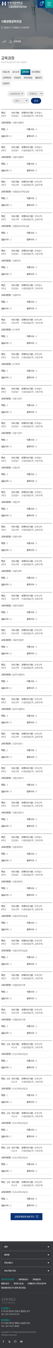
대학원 (6, 1255)
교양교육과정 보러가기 (24, 1217)
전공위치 (6, 83)
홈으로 (11, 41)
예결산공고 (5, 1284)
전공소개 (6, 72)
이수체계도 (36, 72)
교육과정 (17, 41)
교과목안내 (7, 78)
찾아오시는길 (18, 1284)
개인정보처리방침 (7, 1279)
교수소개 (15, 72)
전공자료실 (28, 78)
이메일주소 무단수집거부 (37, 1284)
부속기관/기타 (10, 1271)
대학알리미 (37, 1279)
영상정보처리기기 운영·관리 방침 (13, 1288)
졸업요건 (38, 78)
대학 (6, 1247)
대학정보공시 (23, 1279)
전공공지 (17, 78)
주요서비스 (8, 1263)
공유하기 (4, 41)
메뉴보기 (49, 4)
